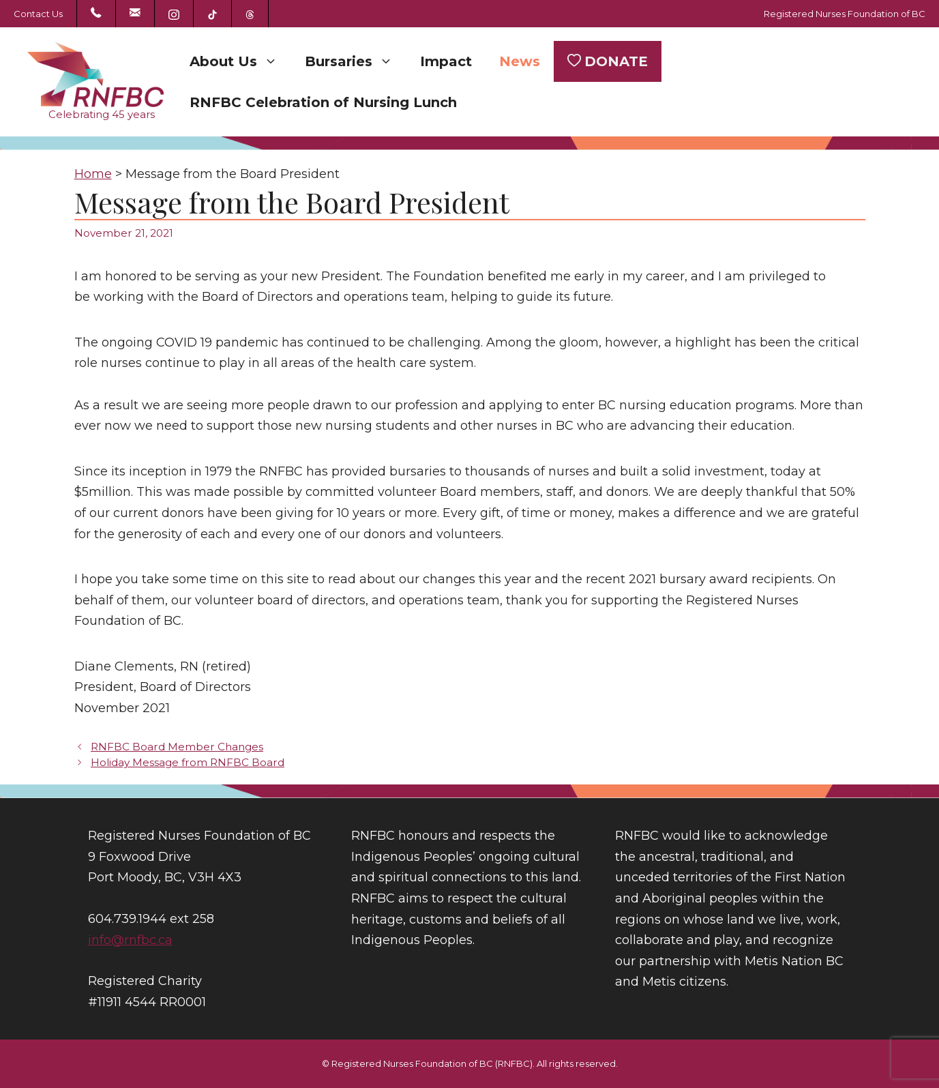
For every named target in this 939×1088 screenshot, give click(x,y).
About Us (240, 61)
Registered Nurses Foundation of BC (844, 13)
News (519, 61)
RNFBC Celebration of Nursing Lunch (323, 102)
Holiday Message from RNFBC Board (187, 762)
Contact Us (38, 13)
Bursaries (355, 61)
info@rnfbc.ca (130, 939)
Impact (446, 61)
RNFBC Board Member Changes (177, 746)
